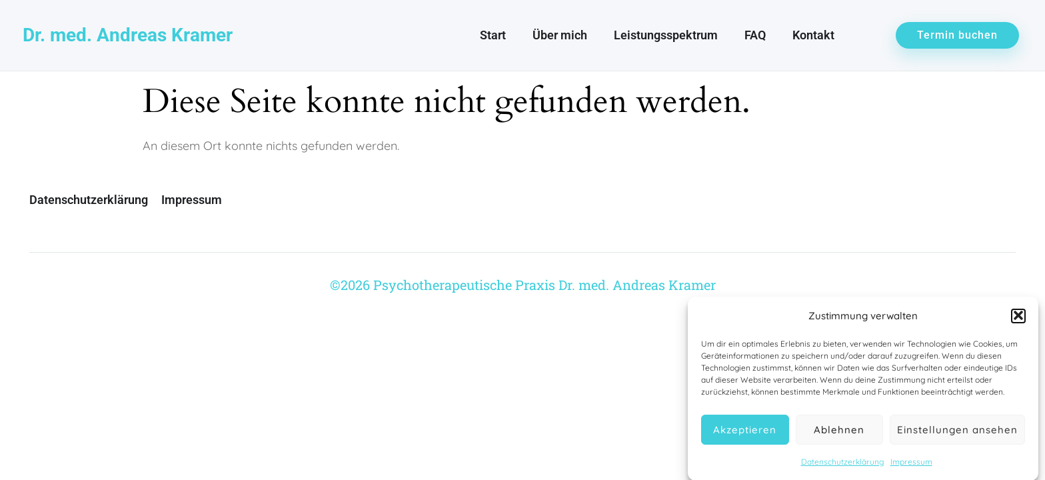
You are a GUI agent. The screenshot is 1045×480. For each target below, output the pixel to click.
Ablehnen (839, 431)
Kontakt (813, 35)
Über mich (559, 35)
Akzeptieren (744, 431)
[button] (1018, 318)
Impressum (911, 464)
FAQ (755, 35)
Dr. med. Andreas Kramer (128, 35)
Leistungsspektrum (666, 35)
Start (493, 35)
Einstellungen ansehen (957, 431)
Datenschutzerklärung (842, 464)
